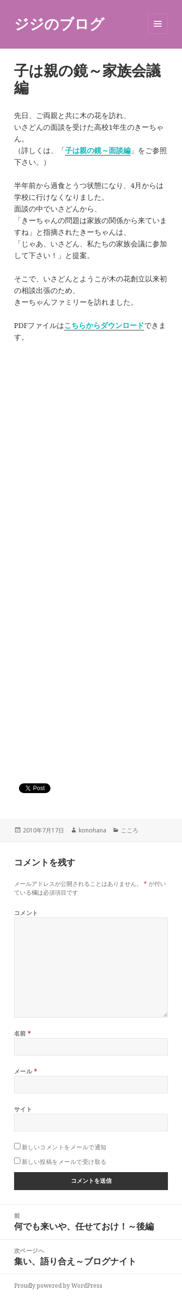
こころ (129, 830)
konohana (92, 830)
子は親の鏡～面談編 (98, 150)
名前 (23, 1033)
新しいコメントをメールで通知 (64, 1147)
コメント (26, 913)
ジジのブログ (59, 24)
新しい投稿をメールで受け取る (64, 1162)
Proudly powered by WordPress (58, 1285)
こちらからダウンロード (104, 325)
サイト (23, 1109)
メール (25, 1071)
